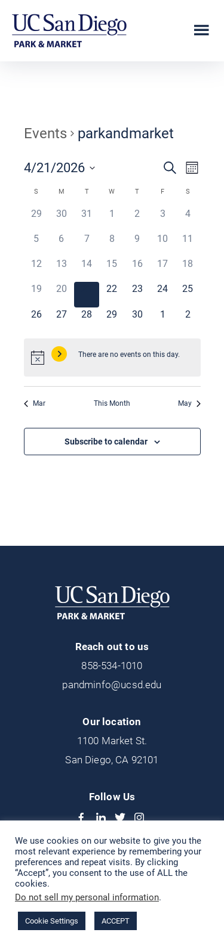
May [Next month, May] (189, 403)
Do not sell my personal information (87, 897)
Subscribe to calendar (106, 441)
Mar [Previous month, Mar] (34, 403)
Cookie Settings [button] (51, 920)
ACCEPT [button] (116, 920)
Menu (201, 30)
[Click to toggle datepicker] (59, 168)
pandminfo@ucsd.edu (111, 685)
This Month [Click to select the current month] (112, 403)
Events (45, 133)
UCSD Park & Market (69, 31)
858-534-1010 (111, 666)
